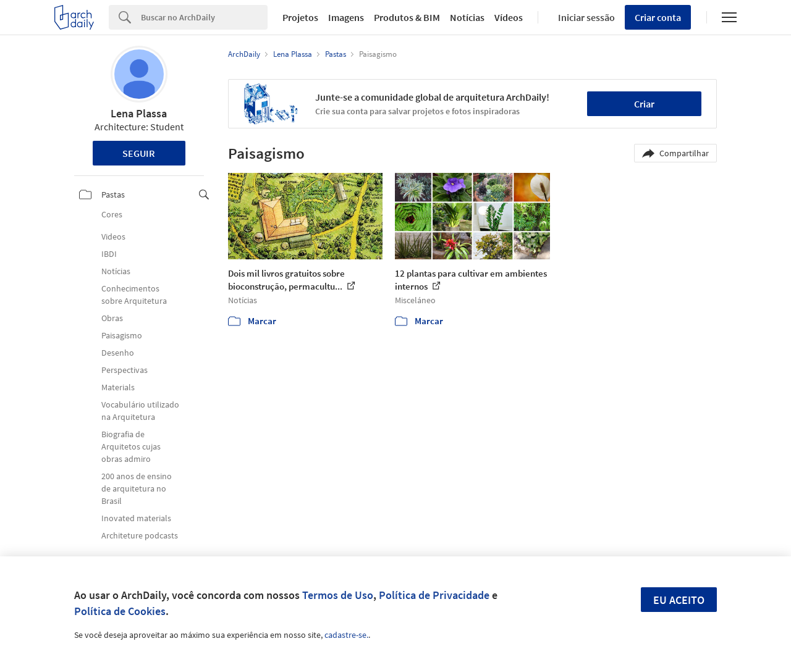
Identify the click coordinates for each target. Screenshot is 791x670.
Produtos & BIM (407, 17)
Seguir (138, 153)
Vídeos (508, 17)
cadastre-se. (346, 634)
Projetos (300, 17)
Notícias (467, 17)
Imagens (346, 17)
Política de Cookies (120, 611)
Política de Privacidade (434, 595)
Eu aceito (678, 600)
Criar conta (658, 17)
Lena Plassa (139, 113)
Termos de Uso (337, 595)
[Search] (204, 17)
